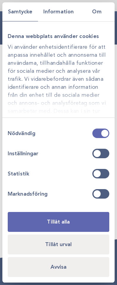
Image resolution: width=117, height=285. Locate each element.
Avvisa (58, 267)
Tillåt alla (58, 221)
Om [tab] (96, 11)
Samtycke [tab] (20, 11)
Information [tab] (58, 11)
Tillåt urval (58, 244)
